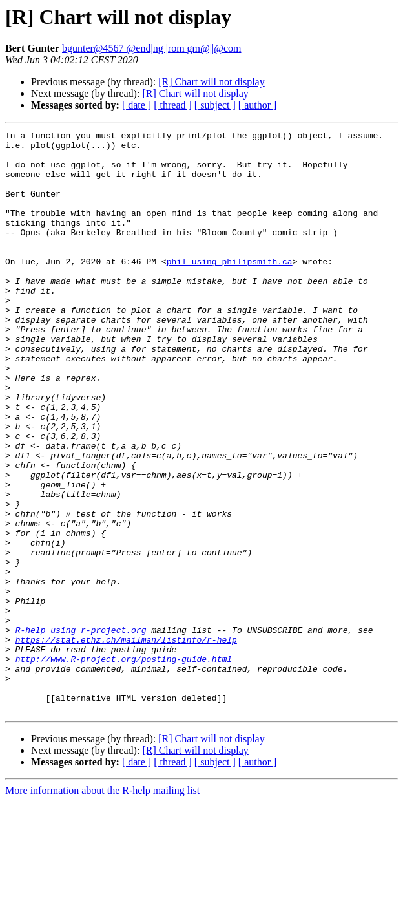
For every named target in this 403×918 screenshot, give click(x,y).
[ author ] (257, 105)
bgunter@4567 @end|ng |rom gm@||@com (152, 48)
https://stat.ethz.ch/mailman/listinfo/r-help (126, 742)
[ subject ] (215, 105)
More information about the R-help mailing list (102, 906)
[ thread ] (173, 105)
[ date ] (136, 105)
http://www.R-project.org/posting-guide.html (124, 765)
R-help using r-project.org (81, 730)
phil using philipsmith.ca (230, 288)
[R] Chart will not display (211, 81)
